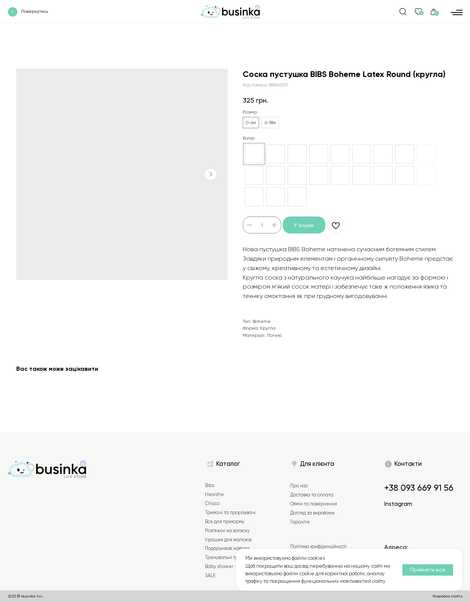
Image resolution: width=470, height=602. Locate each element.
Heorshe (214, 494)
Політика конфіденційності (318, 546)
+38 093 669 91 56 (418, 488)
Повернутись (34, 11)
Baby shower (219, 566)
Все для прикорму (224, 521)
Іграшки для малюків (228, 539)
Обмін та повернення (313, 504)
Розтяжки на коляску (227, 530)
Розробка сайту (447, 596)
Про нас (299, 485)
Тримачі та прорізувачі (230, 512)
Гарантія (300, 522)
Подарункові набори (227, 548)
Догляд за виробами (312, 513)
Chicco (212, 503)
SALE (210, 575)
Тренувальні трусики (227, 557)
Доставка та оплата (311, 495)
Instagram (398, 504)
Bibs (209, 485)
